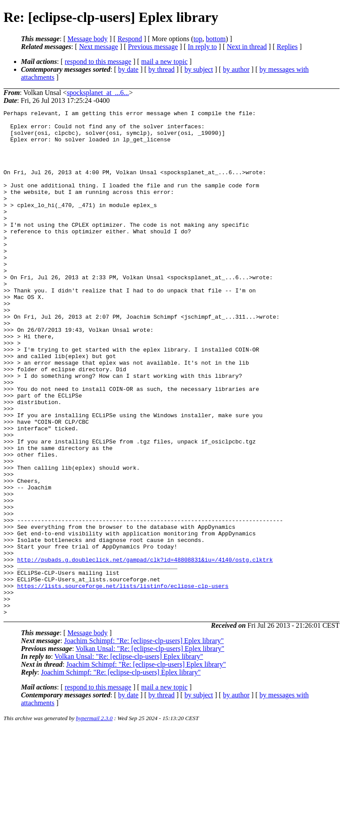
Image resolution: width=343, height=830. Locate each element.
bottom (215, 38)
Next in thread (247, 46)
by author (236, 69)
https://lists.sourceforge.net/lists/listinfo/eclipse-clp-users (123, 682)
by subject (198, 69)
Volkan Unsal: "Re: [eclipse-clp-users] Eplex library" (150, 749)
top (198, 38)
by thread (162, 69)
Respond (130, 38)
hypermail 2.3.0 (94, 819)
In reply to (202, 46)
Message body (87, 38)
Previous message (153, 46)
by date (128, 69)
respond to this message (98, 61)
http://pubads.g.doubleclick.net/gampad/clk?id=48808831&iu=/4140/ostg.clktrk (145, 650)
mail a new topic (164, 61)
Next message (98, 46)
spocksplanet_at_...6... (98, 92)
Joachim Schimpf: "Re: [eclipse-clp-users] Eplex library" (144, 742)
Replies (287, 46)
